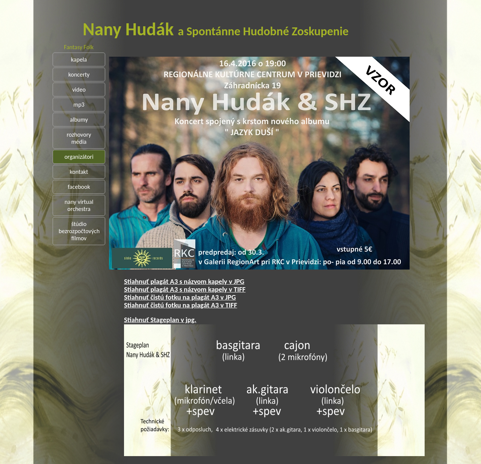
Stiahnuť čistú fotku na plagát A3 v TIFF (208, 305)
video (79, 89)
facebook (79, 186)
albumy (79, 119)
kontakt (79, 171)
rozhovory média (79, 138)
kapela (79, 59)
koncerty (78, 74)
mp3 (78, 104)
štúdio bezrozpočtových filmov (79, 231)
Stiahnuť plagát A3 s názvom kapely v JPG (212, 281)
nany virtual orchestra (79, 205)
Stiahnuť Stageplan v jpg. (188, 319)
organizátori (78, 156)
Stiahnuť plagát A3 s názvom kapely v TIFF (212, 289)
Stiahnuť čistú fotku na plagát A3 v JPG (208, 297)
